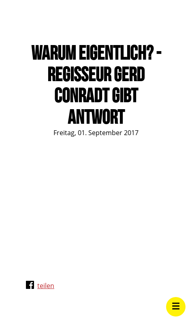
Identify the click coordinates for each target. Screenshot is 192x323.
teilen (45, 285)
